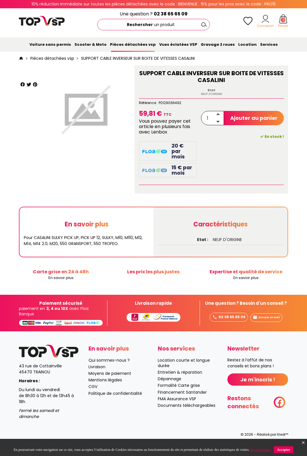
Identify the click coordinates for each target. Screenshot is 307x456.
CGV (92, 392)
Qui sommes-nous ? (109, 366)
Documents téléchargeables (186, 411)
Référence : (148, 103)
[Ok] (204, 24)
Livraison (96, 373)
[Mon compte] (265, 18)
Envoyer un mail (226, 327)
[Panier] (283, 18)
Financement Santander (182, 398)
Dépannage (169, 385)
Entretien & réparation (180, 378)
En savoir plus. (261, 450)
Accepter (283, 450)
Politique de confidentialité (115, 399)
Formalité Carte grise (179, 391)
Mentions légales (105, 386)
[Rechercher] (153, 24)
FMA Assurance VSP (177, 405)
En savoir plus (61, 278)
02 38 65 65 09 (171, 14)
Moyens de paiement (109, 379)
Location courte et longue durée (184, 369)
